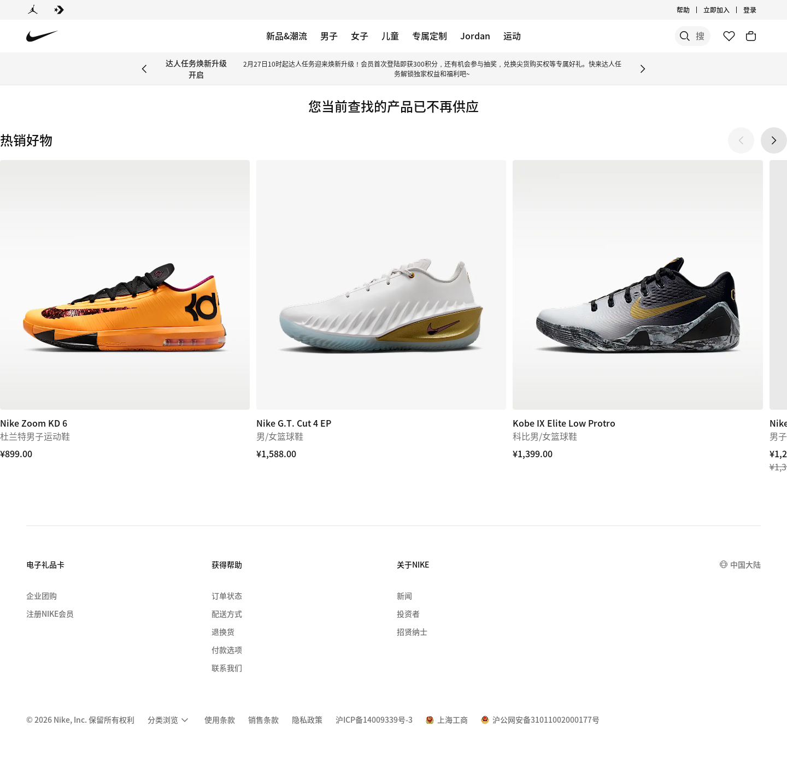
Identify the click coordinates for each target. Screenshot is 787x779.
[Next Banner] (643, 69)
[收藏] (729, 36)
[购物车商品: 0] (751, 36)
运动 (512, 35)
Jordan (475, 35)
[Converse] (59, 9)
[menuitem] (169, 720)
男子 (329, 35)
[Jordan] (32, 9)
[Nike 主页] (42, 36)
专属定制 (429, 35)
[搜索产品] (672, 36)
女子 (359, 35)
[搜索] (628, 36)
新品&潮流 (286, 35)
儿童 (390, 35)
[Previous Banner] (144, 69)
